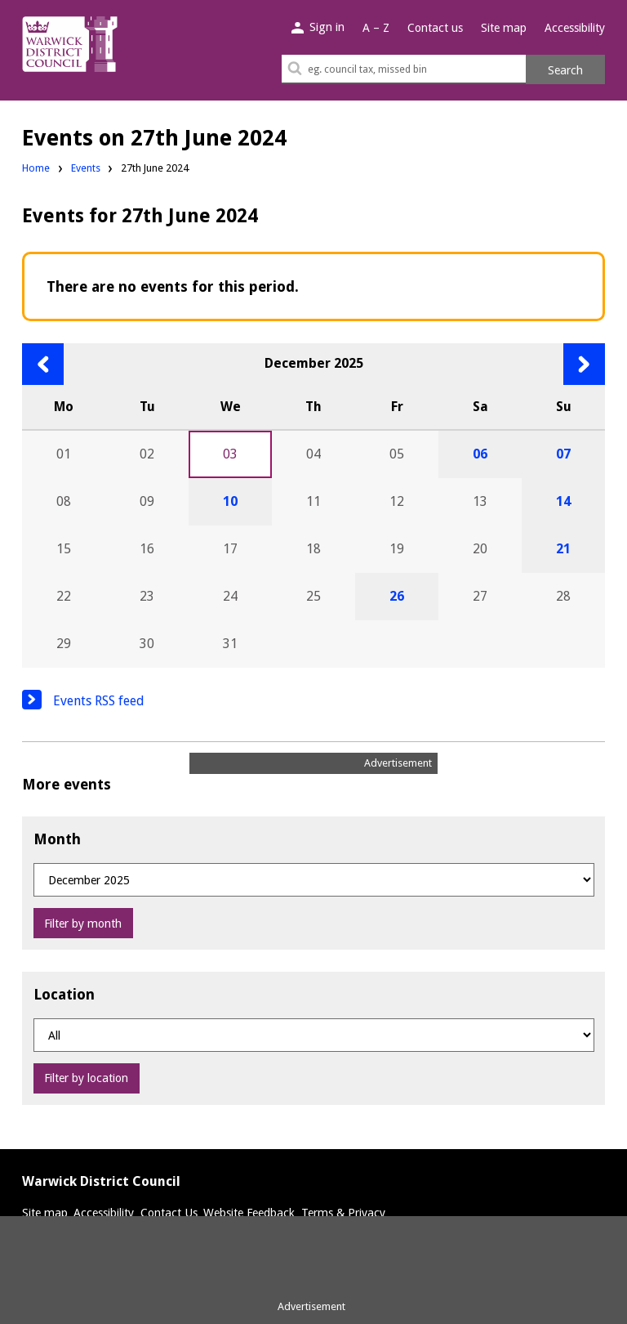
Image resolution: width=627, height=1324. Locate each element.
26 (396, 596)
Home (36, 168)
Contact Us (169, 1212)
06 (480, 454)
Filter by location (86, 1078)
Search (565, 70)
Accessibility (575, 27)
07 (563, 454)
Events (85, 168)
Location (64, 994)
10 (230, 501)
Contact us (435, 27)
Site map (504, 27)
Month (57, 839)
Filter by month (83, 923)
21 (563, 549)
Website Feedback (249, 1212)
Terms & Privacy (343, 1212)
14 (563, 501)
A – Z (375, 27)
